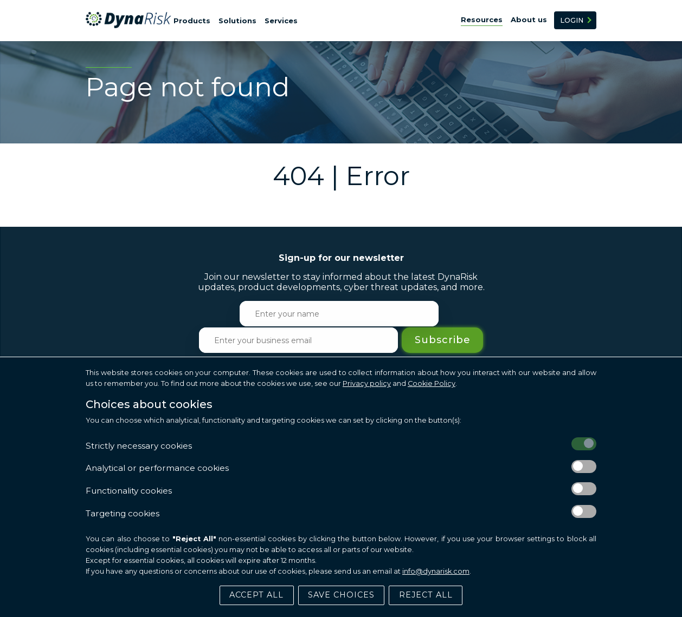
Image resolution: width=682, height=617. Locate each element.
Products (191, 20)
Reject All (426, 594)
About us (529, 19)
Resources (482, 19)
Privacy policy (367, 383)
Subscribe (523, 314)
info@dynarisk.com (435, 570)
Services (281, 20)
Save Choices (341, 594)
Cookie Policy (431, 383)
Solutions (237, 20)
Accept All (256, 594)
